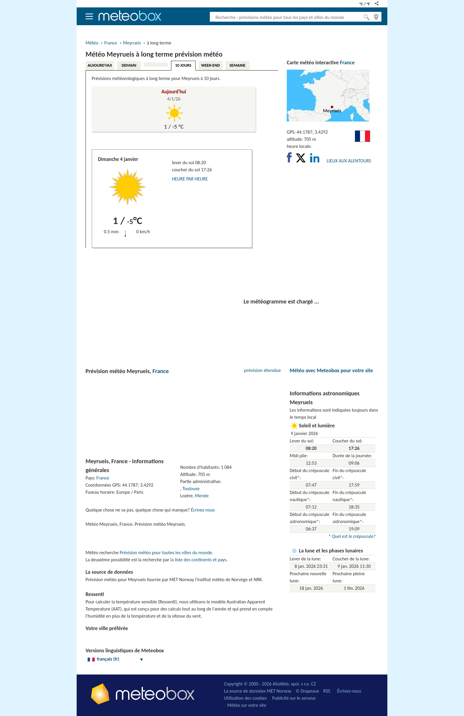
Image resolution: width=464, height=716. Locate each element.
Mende (202, 495)
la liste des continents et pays (198, 559)
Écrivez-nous (203, 510)
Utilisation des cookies (245, 698)
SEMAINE (237, 65)
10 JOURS (183, 65)
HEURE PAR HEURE (190, 179)
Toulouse (191, 488)
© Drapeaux (307, 691)
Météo (92, 43)
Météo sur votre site (246, 705)
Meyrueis (132, 43)
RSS (326, 691)
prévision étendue (262, 370)
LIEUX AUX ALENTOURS (349, 161)
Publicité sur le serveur (294, 698)
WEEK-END (210, 65)
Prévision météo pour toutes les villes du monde (166, 552)
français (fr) (116, 659)
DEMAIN (129, 65)
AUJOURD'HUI (100, 65)
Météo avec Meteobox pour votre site (331, 370)
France (110, 43)
